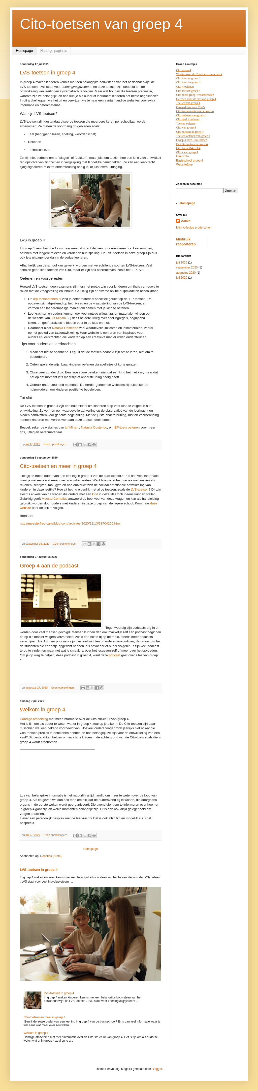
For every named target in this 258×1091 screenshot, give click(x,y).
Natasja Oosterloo (94, 427)
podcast (114, 655)
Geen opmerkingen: (55, 444)
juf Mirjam (72, 427)
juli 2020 (181, 277)
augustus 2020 (186, 272)
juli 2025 (181, 262)
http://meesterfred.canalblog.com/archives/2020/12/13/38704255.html (70, 523)
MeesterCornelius (54, 498)
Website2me (184, 164)
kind (95, 494)
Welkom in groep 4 (42, 709)
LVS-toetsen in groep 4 (47, 72)
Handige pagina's (53, 51)
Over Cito (182, 156)
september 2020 (187, 267)
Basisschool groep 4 (189, 160)
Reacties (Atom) (51, 856)
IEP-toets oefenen (127, 427)
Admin (185, 221)
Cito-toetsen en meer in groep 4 (58, 466)
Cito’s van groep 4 (187, 152)
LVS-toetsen (140, 489)
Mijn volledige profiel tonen (193, 227)
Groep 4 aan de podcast (49, 565)
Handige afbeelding (34, 719)
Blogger (157, 1069)
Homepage (24, 51)
